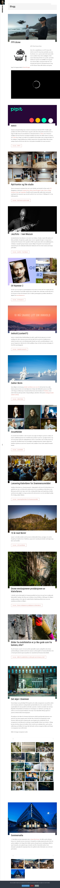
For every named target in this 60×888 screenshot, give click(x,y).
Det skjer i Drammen (20, 699)
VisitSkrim (46, 390)
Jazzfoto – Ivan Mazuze (22, 234)
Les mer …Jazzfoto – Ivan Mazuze (20, 252)
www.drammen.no (20, 295)
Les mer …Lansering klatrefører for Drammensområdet (25, 499)
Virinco (45, 190)
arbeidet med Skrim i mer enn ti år (31, 387)
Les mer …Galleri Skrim (18, 399)
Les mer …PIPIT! (16, 145)
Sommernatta (17, 835)
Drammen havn (25, 190)
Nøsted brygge (26, 67)
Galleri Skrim (16, 383)
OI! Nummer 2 (17, 285)
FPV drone (15, 42)
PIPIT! (13, 126)
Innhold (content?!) (19, 333)
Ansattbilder (16, 432)
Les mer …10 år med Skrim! (19, 545)
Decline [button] (32, 885)
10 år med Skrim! (18, 533)
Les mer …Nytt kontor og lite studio (21, 200)
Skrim (42, 133)
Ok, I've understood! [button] (25, 885)
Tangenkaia (23, 192)
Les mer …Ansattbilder (18, 449)
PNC (51, 188)
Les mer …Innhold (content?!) (19, 349)
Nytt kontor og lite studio (22, 184)
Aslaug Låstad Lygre (34, 839)
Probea (14, 137)
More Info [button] (36, 885)
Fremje (41, 190)
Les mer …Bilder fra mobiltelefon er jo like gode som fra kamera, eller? (29, 657)
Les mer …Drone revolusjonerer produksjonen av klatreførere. (27, 605)
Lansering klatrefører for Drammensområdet (31, 483)
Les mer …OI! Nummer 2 (18, 299)
